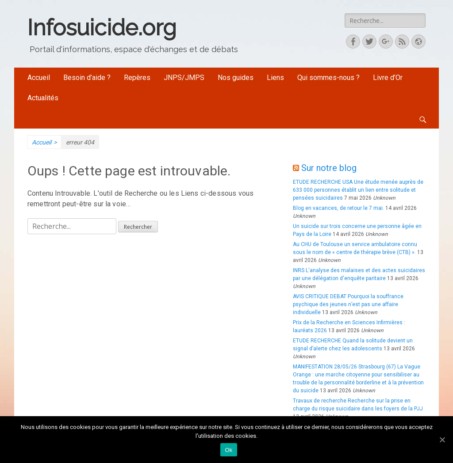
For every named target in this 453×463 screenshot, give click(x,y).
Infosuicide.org (102, 28)
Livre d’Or (388, 77)
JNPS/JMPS (184, 77)
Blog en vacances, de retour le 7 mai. (338, 208)
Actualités (42, 98)
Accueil (38, 77)
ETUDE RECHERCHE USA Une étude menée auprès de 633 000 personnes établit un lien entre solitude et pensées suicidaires (358, 190)
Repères (137, 77)
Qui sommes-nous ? (328, 77)
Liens (275, 77)
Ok (228, 450)
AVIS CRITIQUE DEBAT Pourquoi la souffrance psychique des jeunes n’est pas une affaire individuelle (348, 304)
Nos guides (235, 77)
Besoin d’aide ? (87, 77)
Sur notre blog (329, 168)
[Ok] (442, 439)
